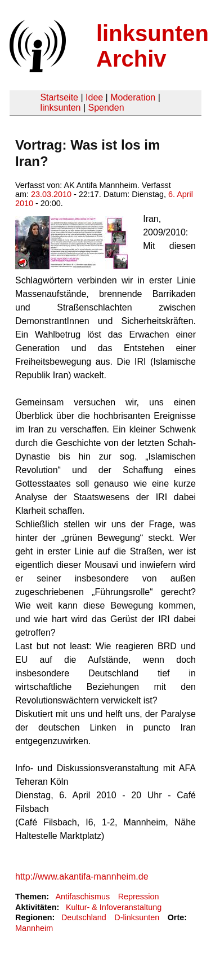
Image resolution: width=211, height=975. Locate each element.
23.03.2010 (51, 194)
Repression (138, 896)
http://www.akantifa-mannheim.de (82, 876)
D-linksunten (136, 917)
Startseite (59, 97)
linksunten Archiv (152, 46)
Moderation (132, 97)
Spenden (106, 107)
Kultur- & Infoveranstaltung (113, 907)
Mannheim (34, 928)
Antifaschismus (82, 896)
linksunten (60, 107)
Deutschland (83, 917)
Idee (94, 97)
